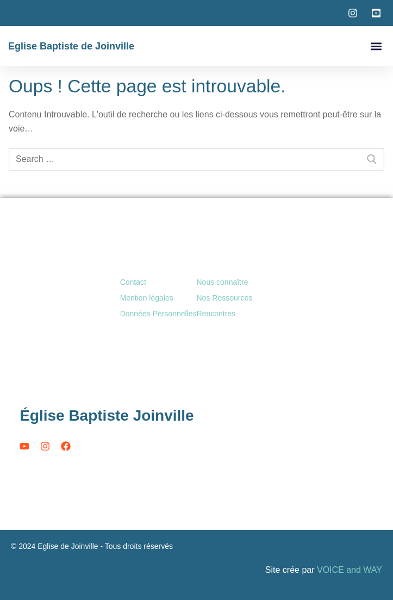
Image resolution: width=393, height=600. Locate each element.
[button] (376, 46)
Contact (133, 282)
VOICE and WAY (349, 569)
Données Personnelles (158, 313)
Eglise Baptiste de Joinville (71, 46)
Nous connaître (222, 282)
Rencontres (216, 313)
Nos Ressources (225, 297)
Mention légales (146, 297)
